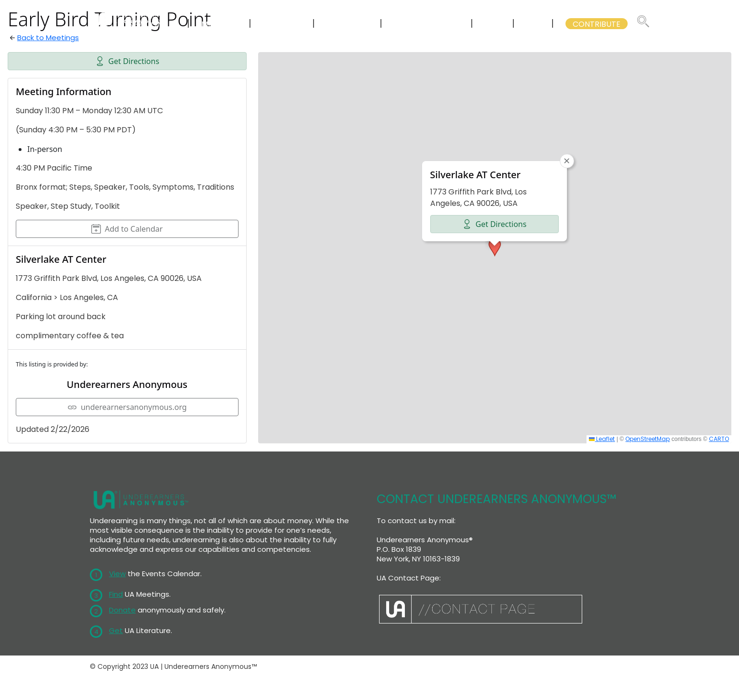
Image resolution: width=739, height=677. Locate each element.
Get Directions (127, 61)
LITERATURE (348, 24)
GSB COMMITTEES (427, 24)
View (117, 574)
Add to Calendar (127, 229)
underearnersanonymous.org (127, 407)
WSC (493, 24)
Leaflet (602, 439)
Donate (122, 610)
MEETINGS (220, 24)
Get (116, 630)
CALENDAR (283, 24)
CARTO (719, 439)
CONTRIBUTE (596, 24)
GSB (534, 24)
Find (116, 594)
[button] (495, 247)
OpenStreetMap (647, 439)
